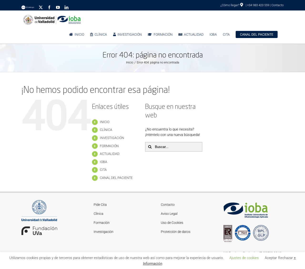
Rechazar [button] (285, 258)
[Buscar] (150, 147)
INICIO (104, 122)
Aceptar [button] (271, 258)
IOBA (103, 162)
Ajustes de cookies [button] (244, 258)
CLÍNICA (106, 130)
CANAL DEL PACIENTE (116, 178)
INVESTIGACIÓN (112, 138)
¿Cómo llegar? (231, 5)
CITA (103, 170)
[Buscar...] (173, 147)
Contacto (277, 5)
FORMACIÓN (109, 146)
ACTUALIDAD (109, 154)
